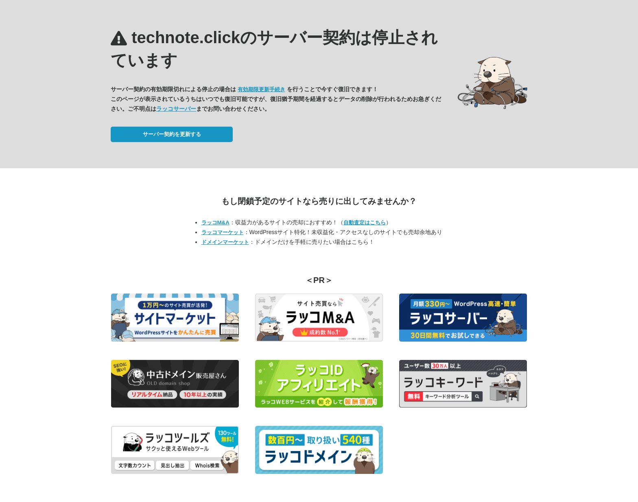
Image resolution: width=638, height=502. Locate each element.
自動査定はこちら (364, 222)
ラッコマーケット (222, 232)
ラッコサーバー (176, 108)
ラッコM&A (215, 222)
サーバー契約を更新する (172, 134)
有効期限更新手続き (261, 89)
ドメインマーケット (225, 242)
